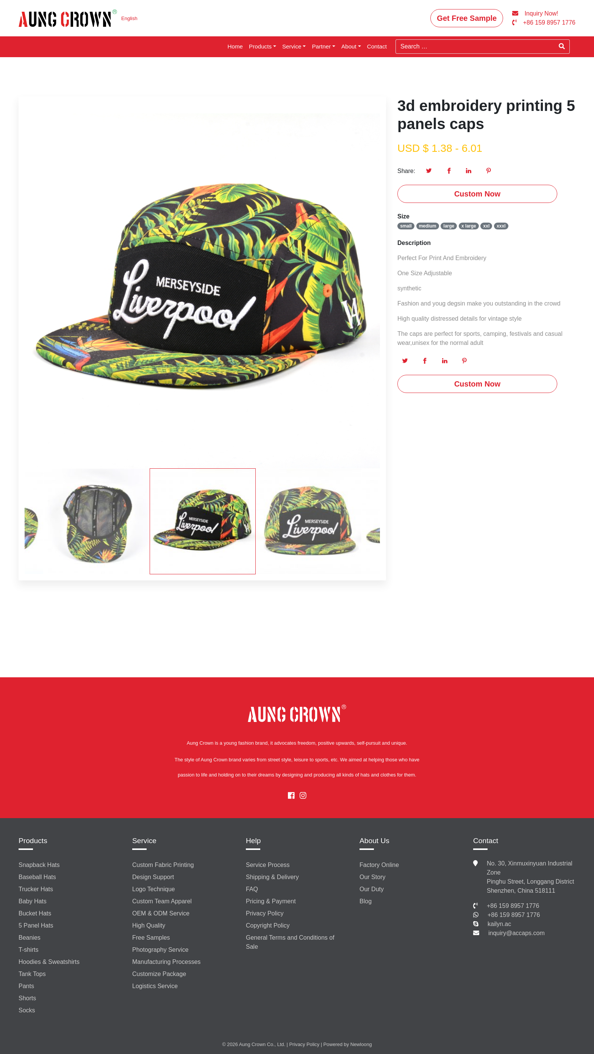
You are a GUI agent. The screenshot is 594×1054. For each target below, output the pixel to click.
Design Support (153, 877)
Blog (366, 901)
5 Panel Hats (36, 925)
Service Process (268, 865)
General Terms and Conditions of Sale (290, 942)
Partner (321, 46)
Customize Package (159, 974)
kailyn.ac (499, 924)
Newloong (361, 1044)
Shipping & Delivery (272, 877)
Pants (26, 986)
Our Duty (372, 889)
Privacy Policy (265, 913)
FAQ (252, 889)
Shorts (27, 998)
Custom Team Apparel (162, 901)
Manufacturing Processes (166, 962)
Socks (27, 1010)
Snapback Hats (39, 865)
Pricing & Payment (271, 901)
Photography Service (160, 949)
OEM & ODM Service (160, 913)
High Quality (148, 925)
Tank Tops (32, 974)
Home (235, 46)
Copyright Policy (268, 925)
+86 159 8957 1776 (513, 906)
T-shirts (28, 949)
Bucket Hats (35, 913)
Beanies (30, 937)
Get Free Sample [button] (467, 18)
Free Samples (151, 937)
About (348, 46)
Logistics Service (155, 986)
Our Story (372, 877)
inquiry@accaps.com (516, 933)
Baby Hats (33, 901)
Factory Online (379, 865)
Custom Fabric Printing (163, 865)
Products (260, 46)
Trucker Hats (36, 889)
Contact (377, 46)
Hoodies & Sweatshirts (49, 962)
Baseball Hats (37, 877)
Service (292, 46)
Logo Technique (153, 889)
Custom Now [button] (477, 194)
